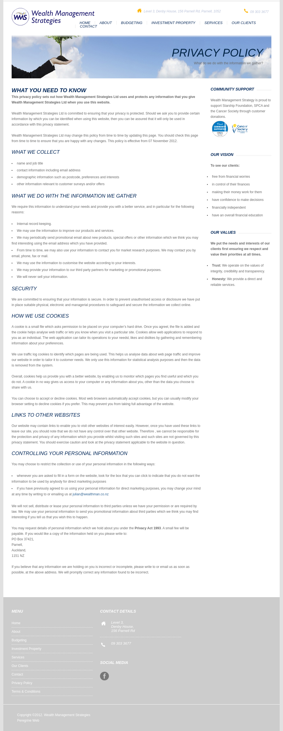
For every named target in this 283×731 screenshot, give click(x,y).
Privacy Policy (22, 683)
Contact (88, 26)
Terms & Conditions (26, 691)
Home (85, 23)
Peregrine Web (28, 720)
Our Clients (244, 23)
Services (214, 23)
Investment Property (173, 23)
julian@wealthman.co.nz (91, 494)
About (105, 23)
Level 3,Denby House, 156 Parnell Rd (123, 626)
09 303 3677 (121, 643)
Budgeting (131, 23)
